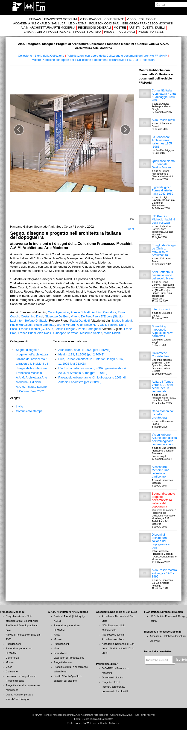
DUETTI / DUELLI (154, 27)
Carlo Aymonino (58, 312)
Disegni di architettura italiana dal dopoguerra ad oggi (161, 541)
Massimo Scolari (91, 333)
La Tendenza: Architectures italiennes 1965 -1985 (162, 141)
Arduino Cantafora (104, 312)
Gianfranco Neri (87, 324)
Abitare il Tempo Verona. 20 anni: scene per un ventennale (163, 386)
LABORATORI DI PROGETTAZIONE (47, 31)
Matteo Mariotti (122, 320)
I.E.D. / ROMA (77, 23)
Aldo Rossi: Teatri (163, 120)
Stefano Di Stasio (35, 320)
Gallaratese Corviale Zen (160, 354)
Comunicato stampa (29, 411)
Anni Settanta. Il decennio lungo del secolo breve (163, 275)
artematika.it (99, 723)
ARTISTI (134, 27)
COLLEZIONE (148, 19)
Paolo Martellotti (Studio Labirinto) (32, 324)
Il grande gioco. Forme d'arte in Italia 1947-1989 (162, 190)
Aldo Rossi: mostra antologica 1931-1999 (164, 573)
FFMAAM (35, 19)
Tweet (130, 229)
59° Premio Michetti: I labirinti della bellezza (163, 219)
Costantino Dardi (32, 316)
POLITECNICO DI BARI (104, 23)
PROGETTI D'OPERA (87, 31)
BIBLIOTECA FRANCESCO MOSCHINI (148, 23)
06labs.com (114, 723)
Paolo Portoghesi (89, 329)
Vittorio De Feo (81, 316)
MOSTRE (120, 27)
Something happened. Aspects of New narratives (162, 331)
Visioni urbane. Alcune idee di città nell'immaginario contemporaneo (164, 439)
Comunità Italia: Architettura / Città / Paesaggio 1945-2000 (164, 95)
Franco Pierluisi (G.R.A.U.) (37, 329)
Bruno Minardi (66, 324)
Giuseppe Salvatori (66, 333)
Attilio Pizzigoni (66, 329)
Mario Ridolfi (112, 333)
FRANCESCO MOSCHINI (60, 19)
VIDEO (131, 19)
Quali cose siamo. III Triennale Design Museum (163, 164)
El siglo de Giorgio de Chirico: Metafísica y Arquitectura (164, 250)
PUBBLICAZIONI (91, 19)
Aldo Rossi (44, 333)
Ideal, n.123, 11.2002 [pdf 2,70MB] (81, 354)
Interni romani (161, 309)
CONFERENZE (114, 19)
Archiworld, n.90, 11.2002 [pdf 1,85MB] (84, 350)
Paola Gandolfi (80, 320)
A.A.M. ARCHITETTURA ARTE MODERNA (48, 27)
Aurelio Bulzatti (80, 312)
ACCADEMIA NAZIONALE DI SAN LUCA (39, 23)
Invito (19, 406)
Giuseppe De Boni (57, 316)
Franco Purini (27, 333)
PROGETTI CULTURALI (119, 31)
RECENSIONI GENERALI (94, 27)
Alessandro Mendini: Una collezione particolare (160, 471)
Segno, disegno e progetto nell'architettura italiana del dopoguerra (163, 500)
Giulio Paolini (108, 324)
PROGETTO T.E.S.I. (151, 31)
